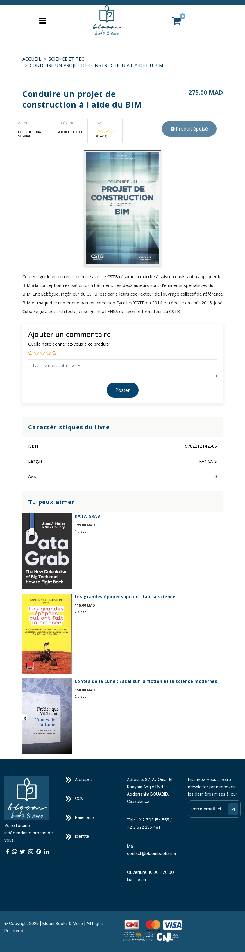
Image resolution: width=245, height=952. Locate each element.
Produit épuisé (189, 129)
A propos (79, 779)
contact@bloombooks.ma (151, 853)
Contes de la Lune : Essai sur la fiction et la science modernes (146, 681)
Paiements (80, 817)
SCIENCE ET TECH (68, 59)
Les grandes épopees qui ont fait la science (125, 596)
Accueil (31, 59)
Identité (77, 836)
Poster (122, 390)
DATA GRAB (87, 516)
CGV (75, 798)
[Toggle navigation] (42, 20)
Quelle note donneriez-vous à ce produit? (69, 344)
